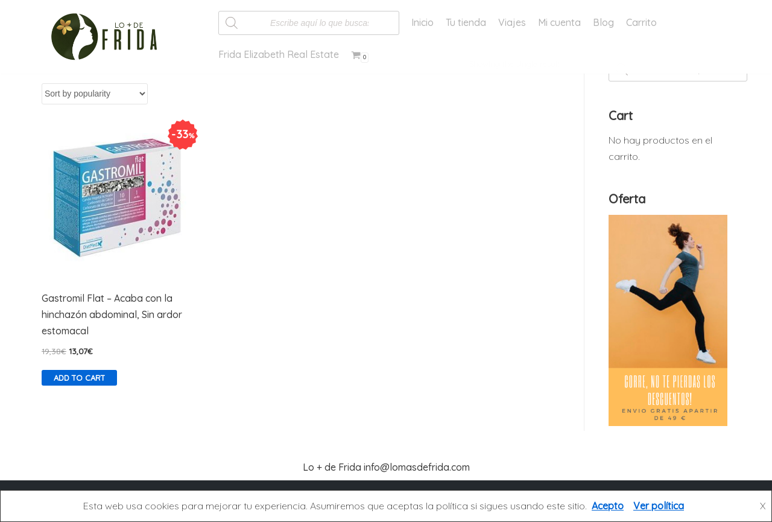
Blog (603, 22)
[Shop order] (95, 93)
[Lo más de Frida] (108, 36)
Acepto (608, 506)
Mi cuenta (559, 22)
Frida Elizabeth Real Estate (278, 54)
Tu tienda (466, 22)
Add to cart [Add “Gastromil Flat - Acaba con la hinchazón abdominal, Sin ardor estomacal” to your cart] (79, 378)
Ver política (658, 506)
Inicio (422, 22)
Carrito (641, 22)
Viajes (512, 22)
